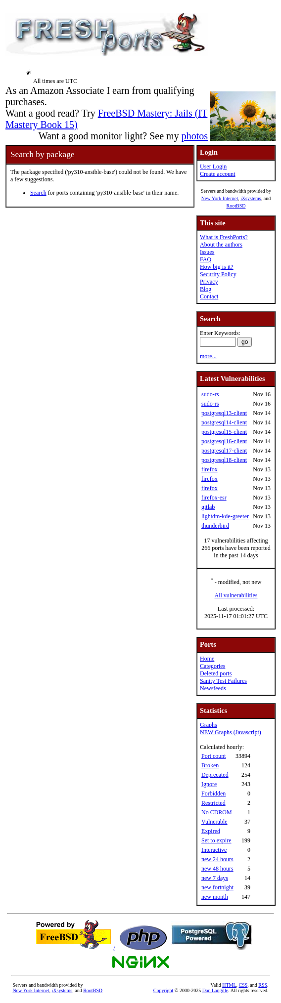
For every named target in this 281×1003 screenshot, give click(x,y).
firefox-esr (214, 497)
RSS (262, 985)
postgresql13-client (224, 413)
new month (214, 896)
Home (207, 658)
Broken (210, 765)
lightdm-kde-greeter (225, 516)
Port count (213, 755)
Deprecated (215, 774)
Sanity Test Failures (223, 680)
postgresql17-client (224, 450)
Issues (207, 252)
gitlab (208, 506)
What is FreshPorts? (224, 237)
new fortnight (217, 887)
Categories (212, 666)
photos (195, 135)
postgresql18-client (224, 460)
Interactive (214, 849)
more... (208, 356)
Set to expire (216, 840)
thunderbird (215, 525)
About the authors (221, 244)
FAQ (205, 259)
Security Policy (218, 274)
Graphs (208, 724)
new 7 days (214, 878)
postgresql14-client (224, 422)
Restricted (213, 802)
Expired (210, 831)
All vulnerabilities (236, 595)
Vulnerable (214, 821)
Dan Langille (215, 990)
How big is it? (217, 266)
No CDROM (216, 812)
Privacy (209, 281)
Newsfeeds (213, 688)
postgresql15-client (224, 431)
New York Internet (219, 198)
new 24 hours (217, 859)
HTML (229, 985)
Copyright (163, 990)
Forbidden (213, 793)
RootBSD (236, 206)
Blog (205, 289)
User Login (213, 166)
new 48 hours (217, 868)
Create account (217, 173)
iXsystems (250, 198)
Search (38, 192)
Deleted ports (216, 673)
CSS (243, 985)
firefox (209, 469)
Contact (209, 296)
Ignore (209, 784)
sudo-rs (210, 394)
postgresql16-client (224, 441)
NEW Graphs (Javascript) (230, 732)
